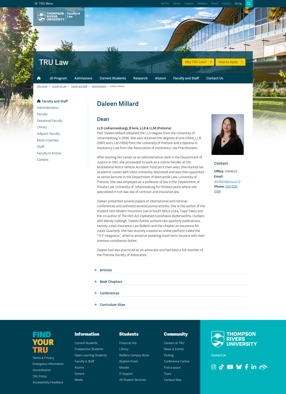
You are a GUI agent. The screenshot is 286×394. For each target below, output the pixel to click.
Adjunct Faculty (48, 134)
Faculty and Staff (186, 78)
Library (177, 3)
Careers (188, 3)
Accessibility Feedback (48, 382)
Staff (40, 147)
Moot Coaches (48, 140)
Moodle (124, 367)
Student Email (128, 361)
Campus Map (172, 380)
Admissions (83, 78)
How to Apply (228, 62)
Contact (226, 3)
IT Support (126, 374)
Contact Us (214, 78)
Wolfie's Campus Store (134, 355)
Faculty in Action (49, 153)
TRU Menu (44, 3)
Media (79, 380)
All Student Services (132, 380)
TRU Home (42, 86)
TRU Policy (40, 376)
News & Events (174, 349)
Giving (238, 3)
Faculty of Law (59, 86)
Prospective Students (89, 349)
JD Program (58, 78)
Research (140, 78)
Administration (99, 86)
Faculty (42, 114)
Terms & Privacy (43, 358)
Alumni (160, 78)
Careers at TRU (174, 343)
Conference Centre (176, 361)
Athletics (202, 3)
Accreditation (42, 370)
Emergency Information (48, 364)
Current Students (113, 78)
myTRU (165, 3)
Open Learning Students (91, 355)
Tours (167, 374)
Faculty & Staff (84, 361)
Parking (169, 355)
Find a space (172, 367)
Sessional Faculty (49, 121)
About (214, 3)
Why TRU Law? (195, 62)
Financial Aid (127, 343)
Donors (79, 374)
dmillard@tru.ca (225, 181)
